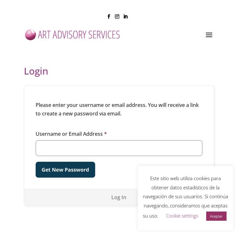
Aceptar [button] (216, 216)
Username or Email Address (71, 133)
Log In (118, 197)
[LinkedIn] (125, 18)
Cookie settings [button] (182, 215)
